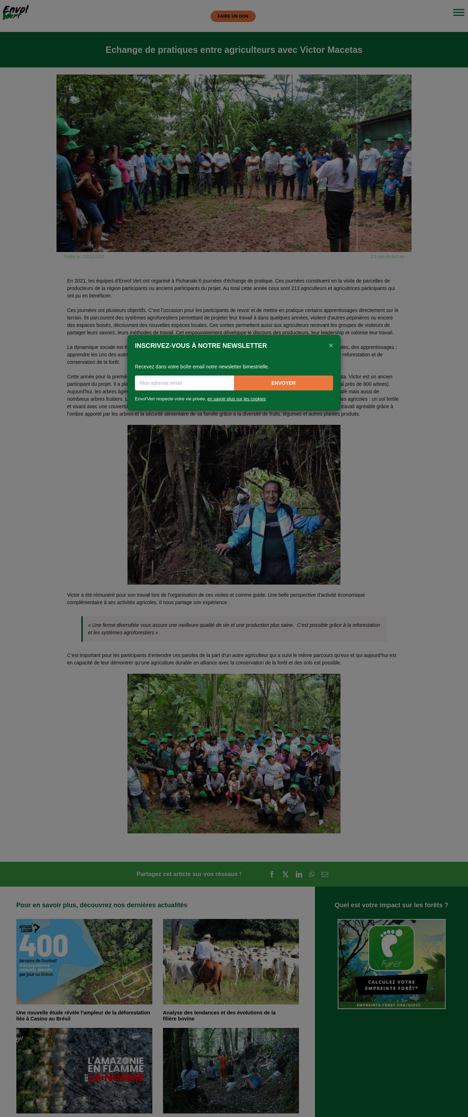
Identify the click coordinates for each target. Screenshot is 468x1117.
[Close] (331, 345)
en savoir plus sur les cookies (236, 398)
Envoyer (283, 383)
